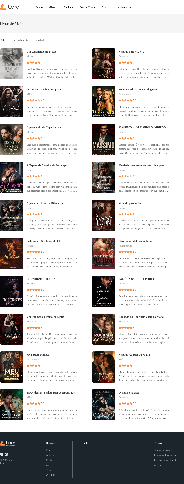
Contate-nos (50, 462)
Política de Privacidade (165, 455)
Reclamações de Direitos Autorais (166, 462)
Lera (2, 463)
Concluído (51, 475)
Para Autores (50, 452)
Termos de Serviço (163, 450)
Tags (48, 470)
